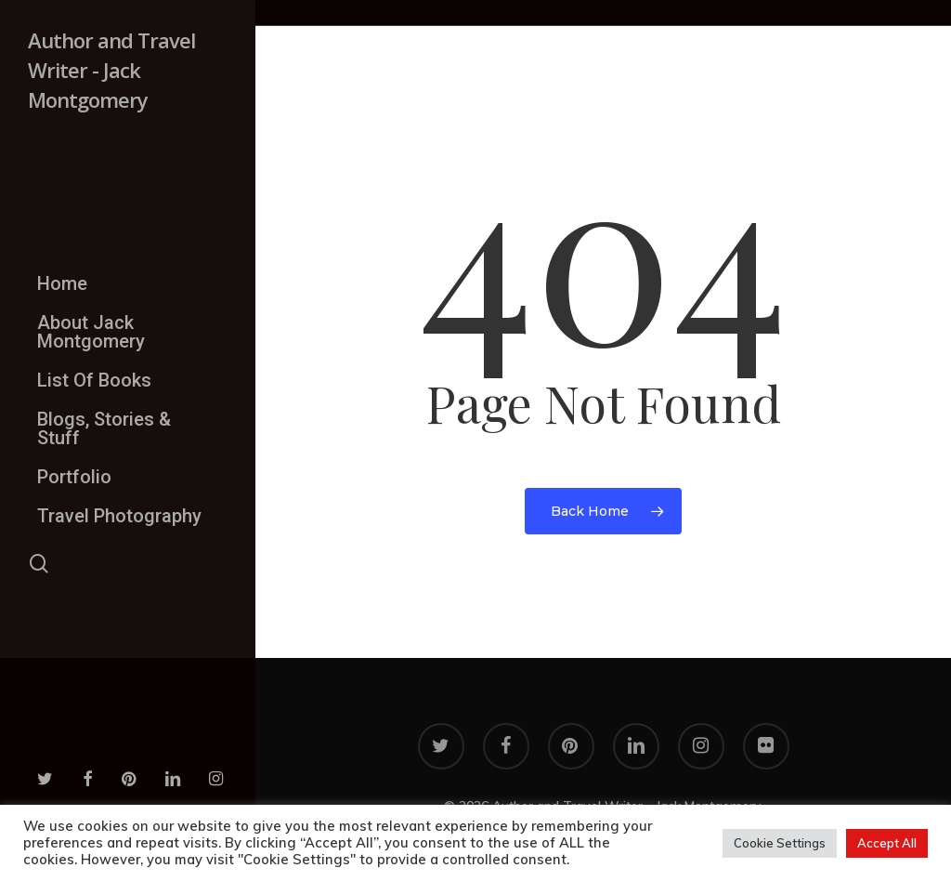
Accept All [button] (887, 842)
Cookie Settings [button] (780, 842)
